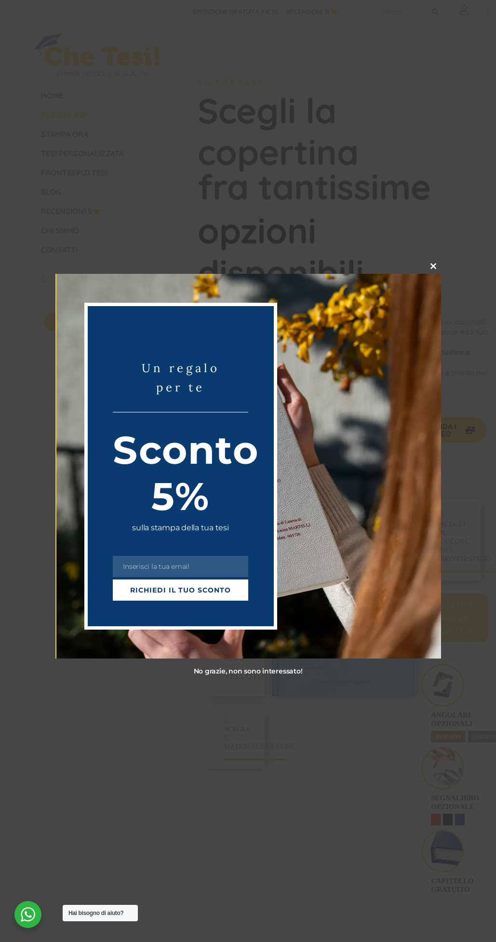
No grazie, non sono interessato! (248, 671)
